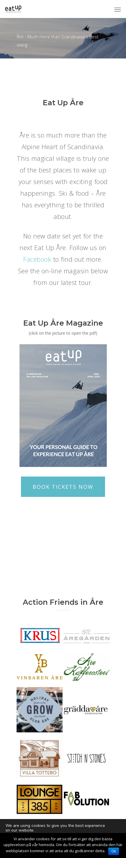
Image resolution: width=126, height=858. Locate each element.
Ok (113, 851)
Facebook (38, 259)
